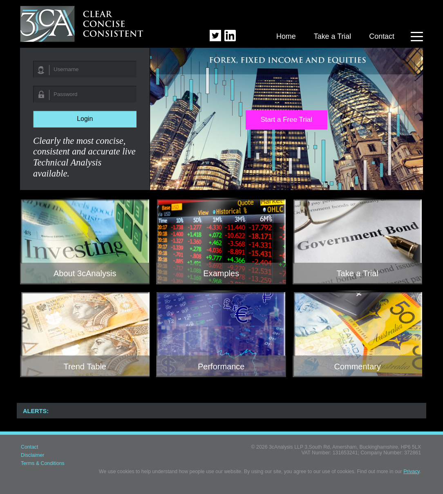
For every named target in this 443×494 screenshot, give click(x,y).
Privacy (411, 471)
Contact (381, 37)
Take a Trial (332, 37)
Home (286, 37)
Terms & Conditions (43, 463)
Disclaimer (32, 455)
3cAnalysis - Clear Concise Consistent (82, 22)
